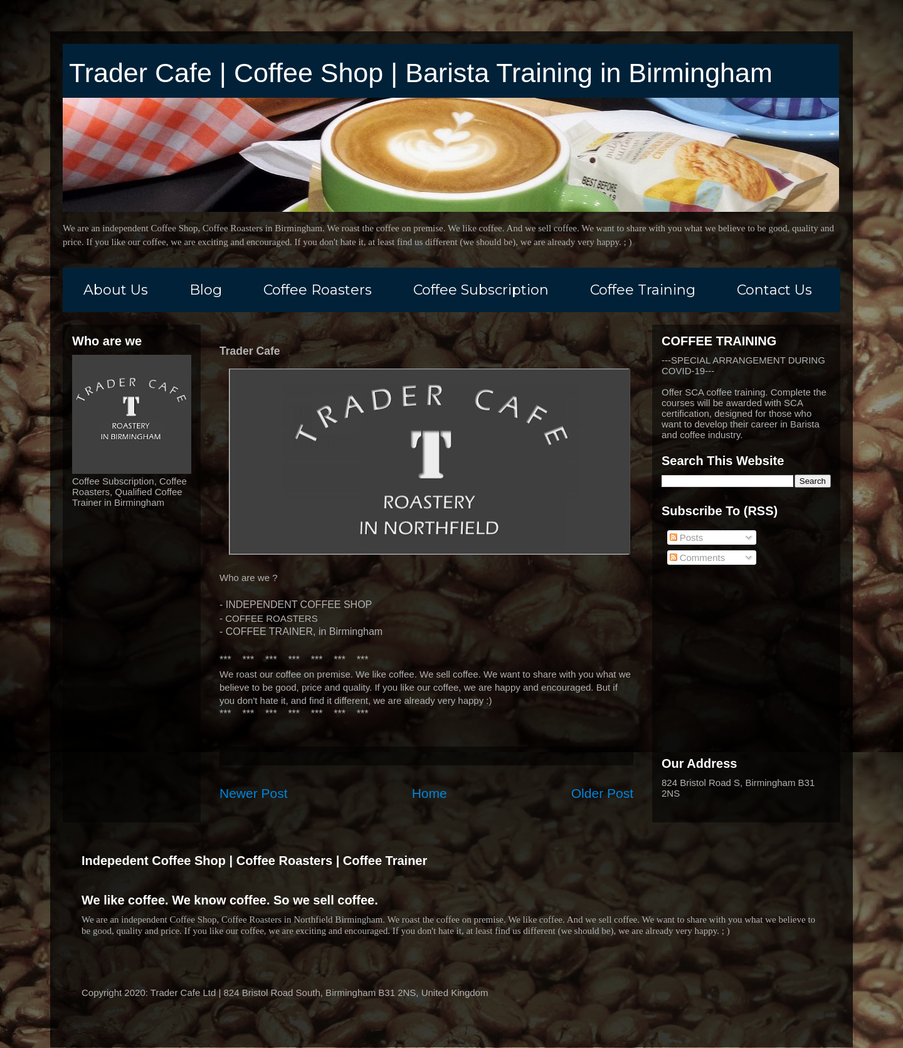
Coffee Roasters (317, 289)
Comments (698, 557)
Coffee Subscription (481, 289)
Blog (205, 289)
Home (429, 793)
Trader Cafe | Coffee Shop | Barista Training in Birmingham (421, 73)
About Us (115, 289)
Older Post (602, 793)
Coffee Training (642, 289)
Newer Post (253, 793)
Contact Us (774, 289)
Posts (687, 537)
